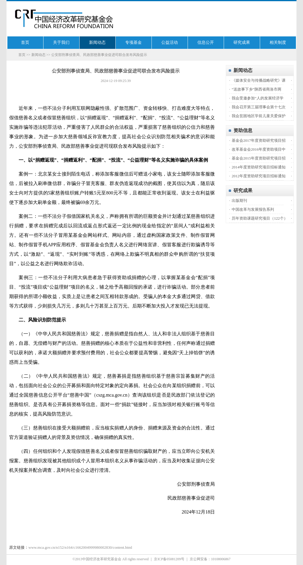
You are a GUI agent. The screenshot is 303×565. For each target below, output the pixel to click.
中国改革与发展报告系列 (253, 209)
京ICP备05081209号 (169, 559)
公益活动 (169, 42)
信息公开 (205, 42)
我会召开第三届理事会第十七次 (259, 107)
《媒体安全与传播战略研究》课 (259, 80)
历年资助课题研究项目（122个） (260, 218)
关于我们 (61, 42)
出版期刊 (239, 200)
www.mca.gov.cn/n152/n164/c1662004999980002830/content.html (80, 547)
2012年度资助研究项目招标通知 (259, 176)
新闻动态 (97, 42)
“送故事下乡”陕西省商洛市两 (256, 89)
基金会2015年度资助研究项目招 (259, 158)
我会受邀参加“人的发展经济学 (257, 98)
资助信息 (242, 130)
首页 (25, 42)
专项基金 (133, 42)
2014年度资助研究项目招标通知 (259, 167)
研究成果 (241, 42)
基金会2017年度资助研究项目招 (259, 140)
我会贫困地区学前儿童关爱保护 (259, 116)
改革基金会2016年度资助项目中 (259, 149)
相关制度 (278, 42)
